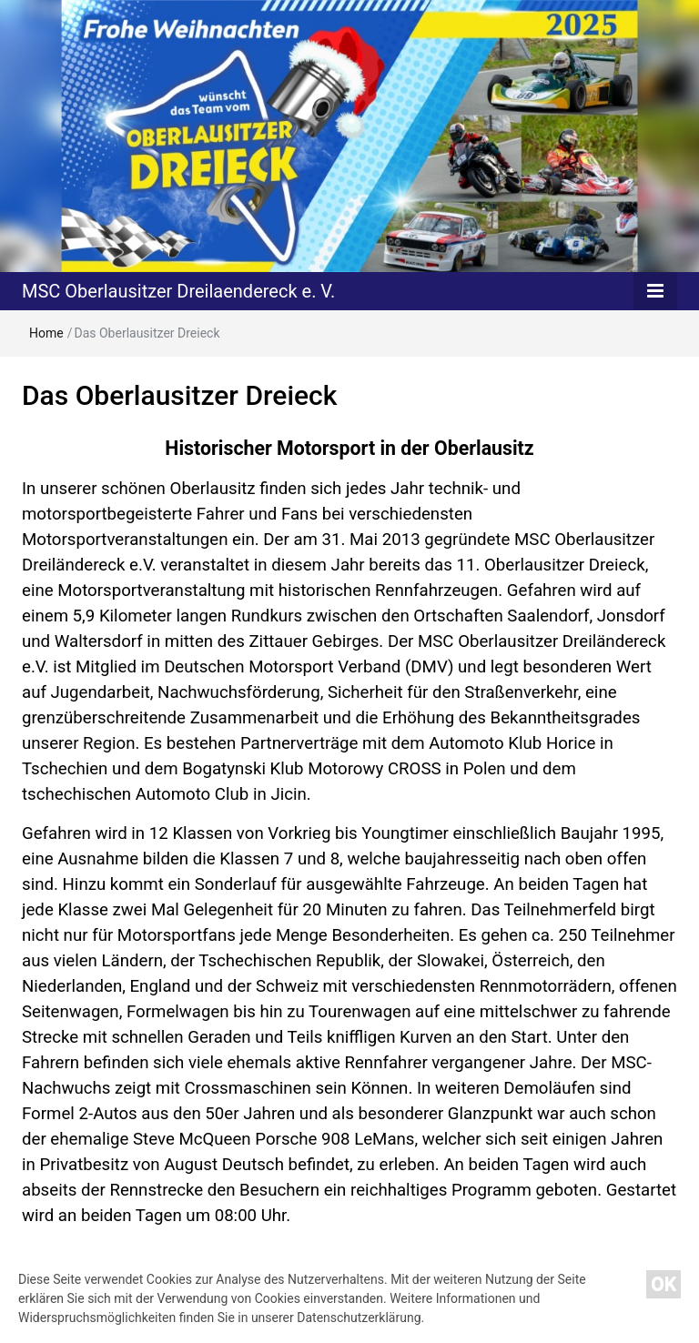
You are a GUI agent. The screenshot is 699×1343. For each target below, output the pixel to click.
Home (46, 333)
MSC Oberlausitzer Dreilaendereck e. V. (178, 291)
